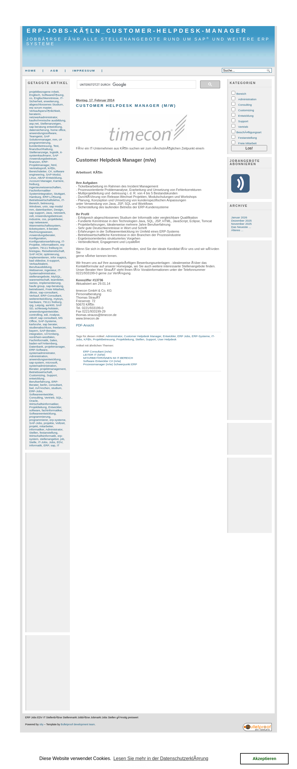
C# (50, 171)
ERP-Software (38, 349)
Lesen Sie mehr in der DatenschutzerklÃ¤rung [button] (160, 758)
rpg (31, 305)
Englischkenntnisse (46, 98)
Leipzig (39, 305)
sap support (36, 212)
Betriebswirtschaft (40, 372)
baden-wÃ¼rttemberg (43, 343)
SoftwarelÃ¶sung (53, 94)
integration (36, 333)
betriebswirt (36, 289)
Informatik (35, 445)
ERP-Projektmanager (39, 163)
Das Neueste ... (241, 227)
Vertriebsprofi (37, 168)
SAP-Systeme (47, 321)
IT (58, 445)
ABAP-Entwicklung (50, 177)
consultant (55, 384)
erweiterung (51, 101)
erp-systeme (58, 419)
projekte (49, 423)
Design (58, 209)
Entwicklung (245, 115)
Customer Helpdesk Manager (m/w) (126, 105)
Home (30, 70)
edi (46, 314)
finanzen (34, 161)
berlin (43, 384)
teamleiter (57, 279)
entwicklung (36, 378)
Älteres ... (237, 230)
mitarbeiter (46, 426)
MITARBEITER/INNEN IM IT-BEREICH (108, 357)
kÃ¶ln (51, 168)
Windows (35, 206)
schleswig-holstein (46, 308)
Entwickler (54, 407)
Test (55, 145)
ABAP (33, 317)
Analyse (54, 314)
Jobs (52, 442)
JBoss (33, 292)
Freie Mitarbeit (55, 289)
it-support (53, 260)
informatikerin (50, 244)
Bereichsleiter (38, 171)
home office (57, 129)
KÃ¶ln (87, 339)
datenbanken (44, 209)
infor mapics (58, 257)
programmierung (39, 416)
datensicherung (39, 129)
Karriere (58, 180)
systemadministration (42, 365)
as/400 (50, 305)
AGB (54, 70)
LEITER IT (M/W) (94, 354)
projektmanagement (53, 368)
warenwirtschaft (39, 279)
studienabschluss (40, 327)
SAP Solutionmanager (40, 138)
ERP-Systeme (201, 336)
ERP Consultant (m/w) (97, 351)
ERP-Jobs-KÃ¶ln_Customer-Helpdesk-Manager (137, 31)
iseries (33, 282)
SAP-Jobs (35, 423)
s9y (41, 724)
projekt (33, 426)
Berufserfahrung (39, 381)
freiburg (34, 184)
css (44, 219)
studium (56, 388)
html (54, 165)
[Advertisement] (148, 13)
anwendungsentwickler (43, 311)
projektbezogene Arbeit (44, 91)
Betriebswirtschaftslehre (44, 200)
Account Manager (40, 180)
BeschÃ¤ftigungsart (248, 132)
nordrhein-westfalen (42, 337)
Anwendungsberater (42, 235)
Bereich (241, 93)
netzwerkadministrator (43, 117)
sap (53, 445)
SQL (59, 397)
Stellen (33, 432)
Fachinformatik (38, 340)
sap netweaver (38, 222)
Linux (32, 177)
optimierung (51, 254)
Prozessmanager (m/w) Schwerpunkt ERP (110, 364)
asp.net (34, 123)
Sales (53, 340)
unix (45, 206)
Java (49, 212)
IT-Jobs (43, 442)
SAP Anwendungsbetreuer (43, 157)
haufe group (37, 286)
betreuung (47, 203)
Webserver (36, 270)
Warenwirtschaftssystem (44, 225)
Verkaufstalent (38, 263)
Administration (38, 356)
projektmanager (54, 346)
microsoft (51, 362)
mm (54, 139)
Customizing (37, 375)
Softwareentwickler (41, 394)
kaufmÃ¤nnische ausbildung (47, 120)
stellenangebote (39, 276)
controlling (35, 314)
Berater (34, 368)
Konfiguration (37, 238)
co (30, 98)
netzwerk (59, 212)
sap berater (50, 324)
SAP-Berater (48, 330)
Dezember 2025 (241, 220)
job (62, 439)
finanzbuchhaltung (41, 149)
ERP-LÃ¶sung (52, 196)
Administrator (54, 429)
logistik (54, 152)
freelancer (59, 327)
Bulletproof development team (78, 724)
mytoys (58, 298)
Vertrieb (49, 397)
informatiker (36, 429)
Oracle (33, 400)
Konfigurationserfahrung (44, 241)
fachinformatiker (52, 410)
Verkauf (34, 295)
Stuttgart (59, 193)
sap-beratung (54, 286)
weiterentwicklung (40, 298)
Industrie (34, 219)
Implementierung (50, 282)
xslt (31, 216)
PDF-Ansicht (85, 325)
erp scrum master (40, 107)
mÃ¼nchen (42, 388)
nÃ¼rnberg (51, 333)
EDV (60, 442)
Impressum (84, 70)
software (34, 410)
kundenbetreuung (40, 145)
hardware (35, 302)
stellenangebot (49, 439)
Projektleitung (38, 407)
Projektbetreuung (104, 339)
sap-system (36, 362)
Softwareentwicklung (42, 413)
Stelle (33, 442)
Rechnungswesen (40, 231)
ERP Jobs (184, 336)
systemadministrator (42, 353)
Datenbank (36, 346)
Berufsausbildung (40, 266)
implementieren (39, 257)
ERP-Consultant (51, 295)
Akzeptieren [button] (264, 758)
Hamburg (35, 196)
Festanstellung (247, 137)
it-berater (52, 228)
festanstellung (48, 432)
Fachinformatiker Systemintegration (40, 192)
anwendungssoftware (43, 133)
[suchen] (136, 84)
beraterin (35, 114)
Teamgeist (35, 136)
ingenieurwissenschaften (45, 187)
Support (52, 375)
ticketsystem (37, 228)
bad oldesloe (37, 260)
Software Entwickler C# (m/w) (102, 361)
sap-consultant (48, 292)
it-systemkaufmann (46, 154)
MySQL (56, 276)
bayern (33, 330)
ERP (46, 445)
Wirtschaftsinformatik (42, 435)
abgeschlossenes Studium (46, 104)
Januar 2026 (239, 217)
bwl (31, 388)
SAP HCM (35, 254)
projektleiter (55, 219)
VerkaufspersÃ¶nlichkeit (44, 110)
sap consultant (47, 317)
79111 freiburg (52, 302)
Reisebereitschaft (53, 251)
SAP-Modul (53, 174)
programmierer (38, 419)
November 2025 (241, 223)
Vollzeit (59, 423)
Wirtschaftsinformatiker (43, 403)
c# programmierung (45, 141)
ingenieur (50, 270)
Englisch (34, 94)
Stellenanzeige (38, 152)
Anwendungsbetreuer (48, 216)
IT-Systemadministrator (45, 271)
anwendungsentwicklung (45, 359)
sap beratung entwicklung (45, 126)
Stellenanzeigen (50, 123)
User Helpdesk (166, 339)
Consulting (36, 397)
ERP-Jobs (35, 391)
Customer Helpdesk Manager (142, 336)
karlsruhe (35, 324)
